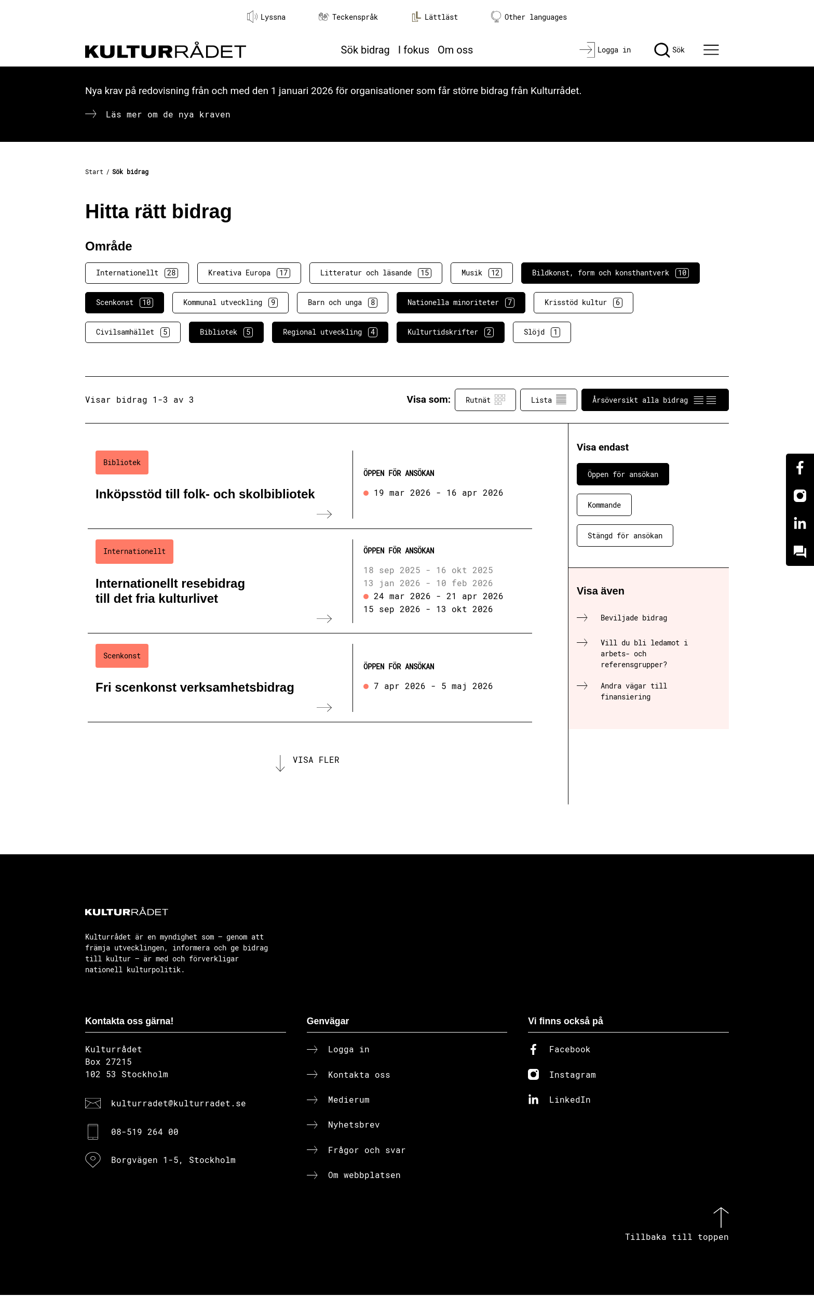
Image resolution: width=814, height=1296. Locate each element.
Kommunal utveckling (230, 302)
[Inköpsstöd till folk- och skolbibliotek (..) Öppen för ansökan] (310, 485)
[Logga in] (605, 50)
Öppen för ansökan (623, 474)
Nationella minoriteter (461, 302)
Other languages (529, 17)
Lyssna (266, 16)
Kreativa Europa (249, 273)
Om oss (455, 50)
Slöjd (542, 332)
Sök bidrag (365, 50)
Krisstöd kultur (583, 302)
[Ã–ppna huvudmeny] (713, 50)
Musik (482, 273)
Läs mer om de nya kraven (168, 114)
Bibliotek (226, 332)
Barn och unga (342, 302)
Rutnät (485, 399)
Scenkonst (124, 302)
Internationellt (137, 273)
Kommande (604, 505)
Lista (548, 399)
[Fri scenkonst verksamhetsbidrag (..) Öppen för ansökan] (310, 678)
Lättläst (434, 16)
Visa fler (316, 760)
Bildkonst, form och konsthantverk (610, 273)
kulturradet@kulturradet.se (178, 1104)
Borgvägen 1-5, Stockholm (173, 1160)
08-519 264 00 (145, 1132)
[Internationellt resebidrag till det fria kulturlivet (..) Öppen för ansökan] (310, 581)
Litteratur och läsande (375, 273)
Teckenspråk (348, 17)
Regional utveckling (330, 332)
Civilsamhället (133, 332)
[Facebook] (800, 468)
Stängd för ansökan (625, 535)
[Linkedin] (800, 524)
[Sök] (669, 50)
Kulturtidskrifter (451, 332)
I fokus (413, 50)
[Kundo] (800, 552)
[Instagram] (800, 496)
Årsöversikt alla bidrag (655, 399)
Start (94, 171)
